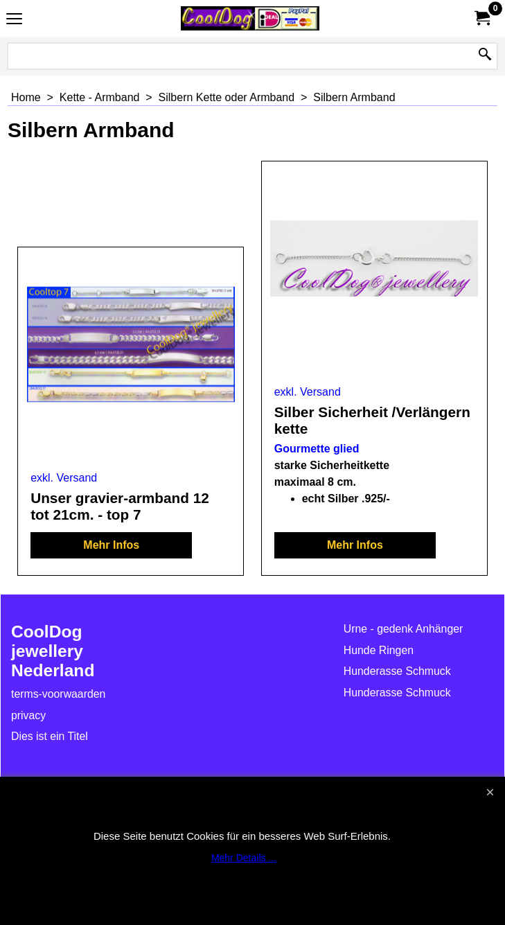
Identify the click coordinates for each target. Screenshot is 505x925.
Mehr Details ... (243, 857)
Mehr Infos (111, 545)
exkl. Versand (63, 478)
